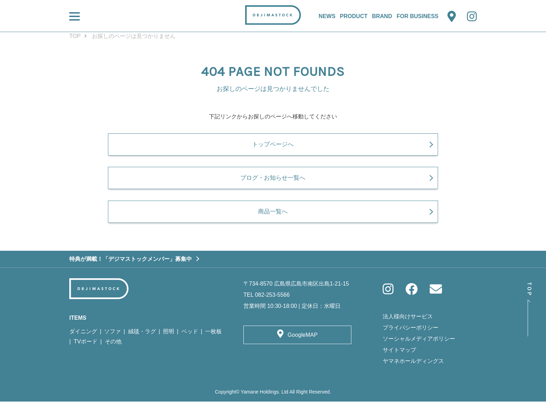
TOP (75, 36)
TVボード (86, 352)
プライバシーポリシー (410, 338)
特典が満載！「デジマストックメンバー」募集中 (130, 269)
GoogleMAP (303, 345)
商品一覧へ (273, 221)
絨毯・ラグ (142, 342)
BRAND (382, 16)
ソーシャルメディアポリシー (419, 349)
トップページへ (273, 147)
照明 (168, 342)
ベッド (189, 342)
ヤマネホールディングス (413, 371)
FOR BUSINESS (417, 16)
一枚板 (213, 342)
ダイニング (83, 342)
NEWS (327, 16)
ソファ (112, 342)
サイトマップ (399, 360)
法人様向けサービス (408, 327)
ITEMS (77, 328)
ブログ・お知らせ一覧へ (273, 184)
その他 (113, 352)
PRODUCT (353, 16)
